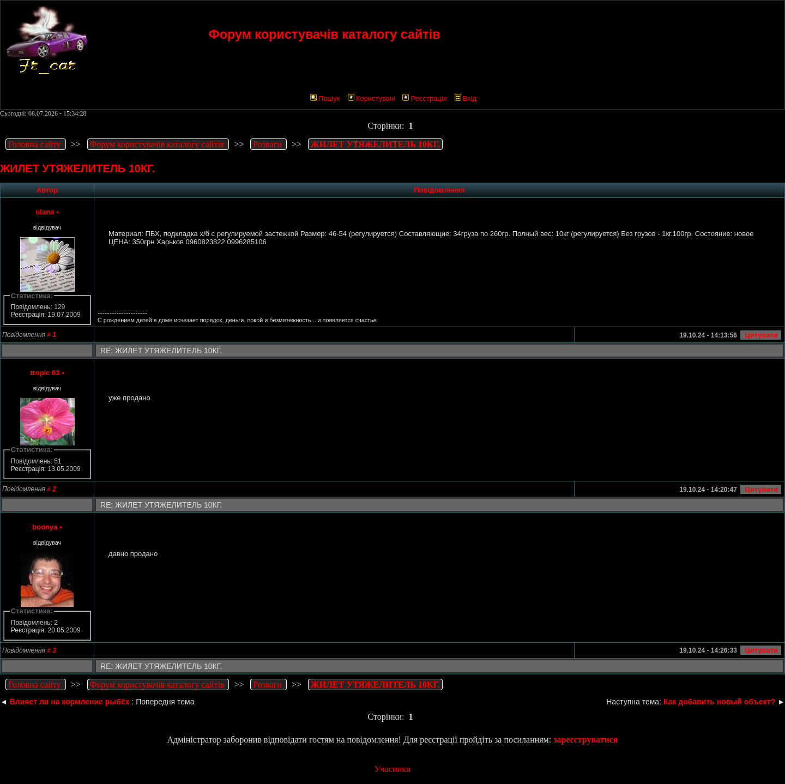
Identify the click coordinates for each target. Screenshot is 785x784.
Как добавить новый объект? (719, 701)
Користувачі (371, 98)
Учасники (392, 769)
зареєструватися (585, 739)
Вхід (466, 98)
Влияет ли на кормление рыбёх (70, 701)
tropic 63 (44, 373)
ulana (44, 212)
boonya (44, 527)
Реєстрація (424, 98)
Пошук (325, 98)
